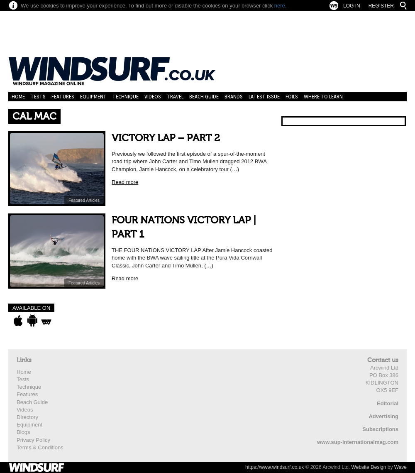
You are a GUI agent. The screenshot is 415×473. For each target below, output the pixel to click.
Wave (400, 467)
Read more (125, 182)
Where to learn (323, 96)
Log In (351, 6)
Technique (125, 96)
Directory (27, 417)
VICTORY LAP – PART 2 (166, 138)
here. (280, 5)
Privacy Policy (33, 440)
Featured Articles (84, 200)
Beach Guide (204, 96)
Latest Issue (264, 96)
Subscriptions (380, 429)
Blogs (23, 432)
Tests (38, 96)
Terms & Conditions (40, 447)
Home (18, 96)
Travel (175, 96)
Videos (152, 96)
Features (62, 96)
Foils (292, 96)
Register (381, 6)
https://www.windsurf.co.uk (274, 467)
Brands (234, 96)
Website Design (369, 467)
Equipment (93, 96)
